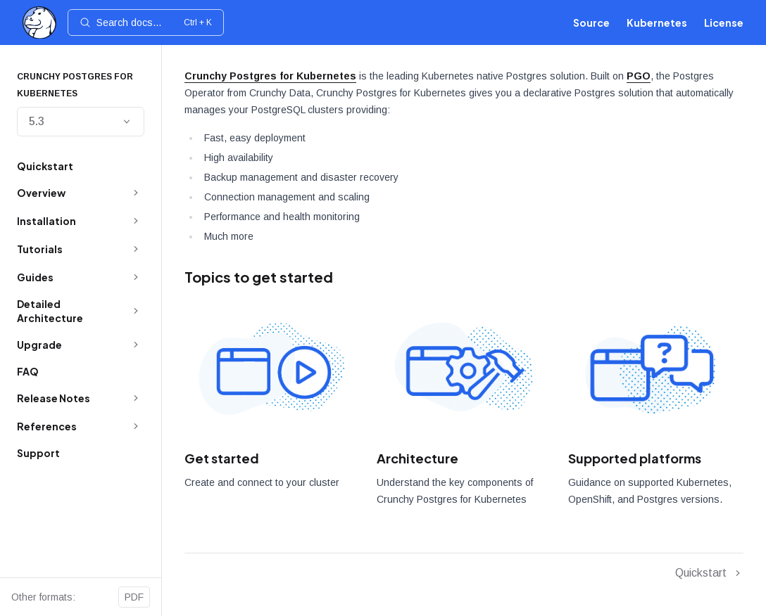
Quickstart (45, 166)
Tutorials (40, 249)
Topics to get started (258, 276)
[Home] (39, 22)
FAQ (28, 371)
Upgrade (39, 344)
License (723, 22)
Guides (35, 277)
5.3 (80, 121)
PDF (134, 597)
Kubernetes (657, 22)
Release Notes (53, 398)
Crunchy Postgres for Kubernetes (270, 76)
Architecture (417, 458)
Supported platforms (634, 458)
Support (38, 453)
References (47, 426)
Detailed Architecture (50, 310)
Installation (46, 220)
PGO (639, 76)
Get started (221, 458)
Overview (41, 192)
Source (591, 22)
